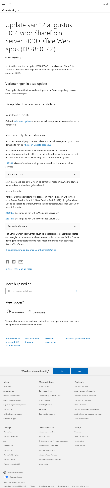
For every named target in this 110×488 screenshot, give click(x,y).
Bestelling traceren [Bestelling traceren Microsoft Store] (45, 405)
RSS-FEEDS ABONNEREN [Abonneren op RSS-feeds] (20, 269)
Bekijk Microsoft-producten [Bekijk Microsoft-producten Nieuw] (12, 414)
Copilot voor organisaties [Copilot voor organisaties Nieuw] (12, 400)
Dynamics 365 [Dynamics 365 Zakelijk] (8, 446)
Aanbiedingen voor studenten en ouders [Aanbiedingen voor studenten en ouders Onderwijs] (88, 414)
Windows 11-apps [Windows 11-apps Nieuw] (9, 418)
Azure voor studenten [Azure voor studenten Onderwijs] (81, 418)
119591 (9, 163)
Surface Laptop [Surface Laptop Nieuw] (8, 391)
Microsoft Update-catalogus (37, 144)
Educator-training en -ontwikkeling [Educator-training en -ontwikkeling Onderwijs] (86, 409)
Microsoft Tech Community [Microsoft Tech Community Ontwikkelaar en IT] (48, 446)
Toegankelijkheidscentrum (77, 338)
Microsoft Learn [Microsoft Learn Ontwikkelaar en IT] (44, 436)
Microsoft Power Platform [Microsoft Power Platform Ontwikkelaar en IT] (48, 455)
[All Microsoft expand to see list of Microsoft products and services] (3, 3)
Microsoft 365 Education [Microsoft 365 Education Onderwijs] (82, 400)
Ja (62, 371)
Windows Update (22, 121)
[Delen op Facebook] (7, 261)
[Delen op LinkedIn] (12, 261)
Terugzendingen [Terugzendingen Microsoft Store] (44, 400)
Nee (79, 371)
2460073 (9, 212)
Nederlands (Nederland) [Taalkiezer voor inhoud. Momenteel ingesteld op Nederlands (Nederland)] (16, 472)
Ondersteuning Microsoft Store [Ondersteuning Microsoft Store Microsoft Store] (49, 395)
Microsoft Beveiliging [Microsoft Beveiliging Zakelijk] (10, 436)
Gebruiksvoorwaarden (46, 486)
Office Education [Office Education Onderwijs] (80, 405)
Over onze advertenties (80, 486)
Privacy (32, 486)
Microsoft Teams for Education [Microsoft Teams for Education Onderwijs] (85, 395)
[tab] (16, 312)
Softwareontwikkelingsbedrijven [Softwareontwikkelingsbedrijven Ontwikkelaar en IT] (50, 459)
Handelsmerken (63, 486)
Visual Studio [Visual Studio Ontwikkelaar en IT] (43, 464)
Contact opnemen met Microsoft (14, 486)
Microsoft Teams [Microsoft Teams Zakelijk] (9, 459)
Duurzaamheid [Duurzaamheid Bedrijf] (79, 446)
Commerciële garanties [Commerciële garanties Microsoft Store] (47, 414)
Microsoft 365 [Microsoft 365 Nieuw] (8, 409)
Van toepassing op (16, 57)
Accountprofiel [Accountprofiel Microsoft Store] (44, 386)
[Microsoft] (55, 2)
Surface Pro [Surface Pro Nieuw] (7, 386)
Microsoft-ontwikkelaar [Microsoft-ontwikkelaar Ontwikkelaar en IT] (47, 432)
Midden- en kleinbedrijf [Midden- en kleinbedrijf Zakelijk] (11, 464)
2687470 (9, 218)
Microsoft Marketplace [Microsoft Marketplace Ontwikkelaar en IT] (47, 450)
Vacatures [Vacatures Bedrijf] (77, 432)
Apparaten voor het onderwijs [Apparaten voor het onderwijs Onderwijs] (84, 391)
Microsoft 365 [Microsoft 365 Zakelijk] (8, 450)
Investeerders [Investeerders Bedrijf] (79, 441)
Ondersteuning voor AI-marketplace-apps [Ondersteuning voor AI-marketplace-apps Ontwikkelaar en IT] (53, 441)
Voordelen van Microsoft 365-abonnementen (12, 342)
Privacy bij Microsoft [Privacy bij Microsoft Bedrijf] (81, 436)
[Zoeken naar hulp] (10, 3)
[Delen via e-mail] (19, 261)
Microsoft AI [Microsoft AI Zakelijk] (7, 432)
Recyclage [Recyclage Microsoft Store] (42, 409)
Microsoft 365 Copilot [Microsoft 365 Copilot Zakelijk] (10, 455)
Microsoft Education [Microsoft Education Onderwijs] (81, 386)
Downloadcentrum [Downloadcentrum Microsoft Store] (45, 391)
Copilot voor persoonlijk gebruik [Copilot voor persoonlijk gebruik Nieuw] (14, 405)
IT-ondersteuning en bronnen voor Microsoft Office (30, 249)
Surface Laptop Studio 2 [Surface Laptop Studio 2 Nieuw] (11, 395)
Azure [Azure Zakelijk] (5, 441)
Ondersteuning (9, 10)
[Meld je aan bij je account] (105, 3)
